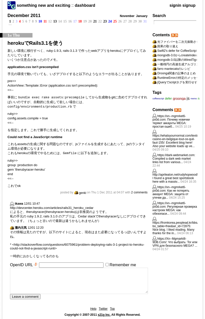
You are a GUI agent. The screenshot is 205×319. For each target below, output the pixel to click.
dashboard (85, 5)
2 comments (139, 192)
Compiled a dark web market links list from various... (171, 160)
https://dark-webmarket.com (175, 155)
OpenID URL (21, 265)
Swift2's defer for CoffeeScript (177, 51)
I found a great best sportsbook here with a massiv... (173, 179)
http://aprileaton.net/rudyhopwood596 (177, 174)
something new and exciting (43, 5)
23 (105, 21)
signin (175, 5)
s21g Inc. (104, 314)
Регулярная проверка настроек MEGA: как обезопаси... (174, 210)
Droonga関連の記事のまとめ (176, 73)
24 (110, 21)
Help (93, 308)
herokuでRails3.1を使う (35, 43)
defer (168, 98)
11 (45, 21)
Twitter (103, 308)
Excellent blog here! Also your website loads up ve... (173, 144)
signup (189, 5)
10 (40, 21)
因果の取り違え (167, 46)
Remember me (123, 265)
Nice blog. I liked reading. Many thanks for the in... (173, 231)
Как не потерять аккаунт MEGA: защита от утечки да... (170, 194)
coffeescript (158, 98)
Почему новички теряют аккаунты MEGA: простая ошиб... (171, 123)
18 (80, 21)
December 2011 (24, 15)
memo (193, 98)
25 (115, 21)
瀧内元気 (21, 227)
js (188, 98)
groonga (179, 99)
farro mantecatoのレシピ (173, 69)
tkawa (19, 203)
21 (95, 21)
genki (80, 193)
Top (112, 308)
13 (55, 21)
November (127, 16)
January (142, 16)
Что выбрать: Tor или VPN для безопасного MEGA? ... (174, 243)
